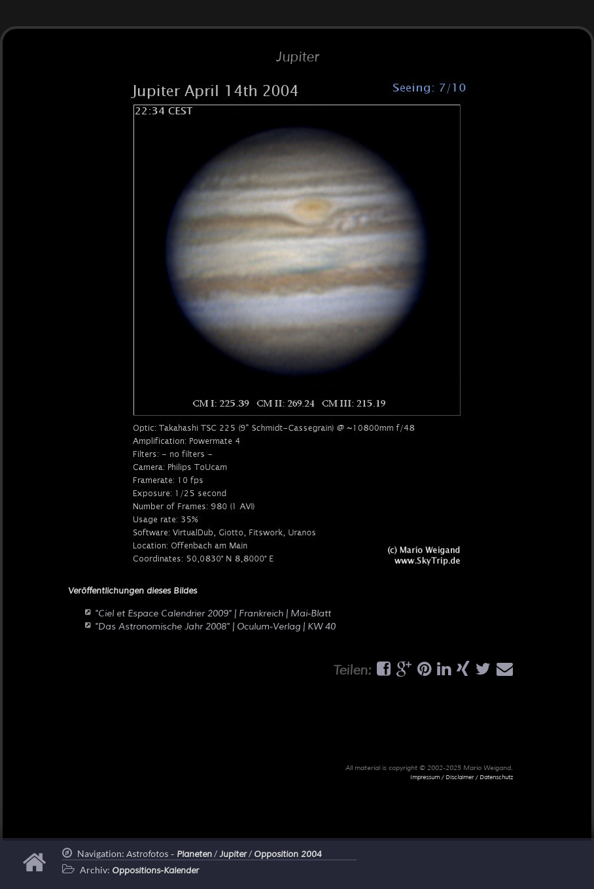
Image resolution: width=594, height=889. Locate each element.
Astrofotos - (169, 854)
